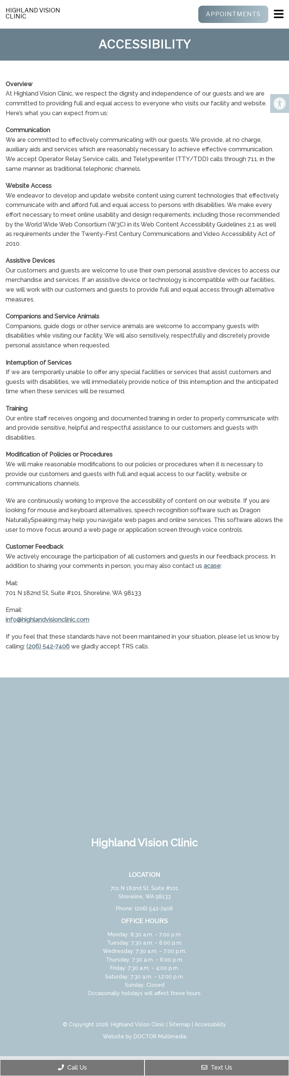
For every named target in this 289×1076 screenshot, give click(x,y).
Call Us (72, 1067)
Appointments (233, 14)
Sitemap (179, 1024)
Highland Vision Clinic (33, 14)
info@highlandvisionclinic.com (47, 619)
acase (212, 565)
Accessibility (210, 1024)
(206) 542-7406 (48, 646)
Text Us (216, 1067)
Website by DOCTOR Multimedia (144, 1036)
